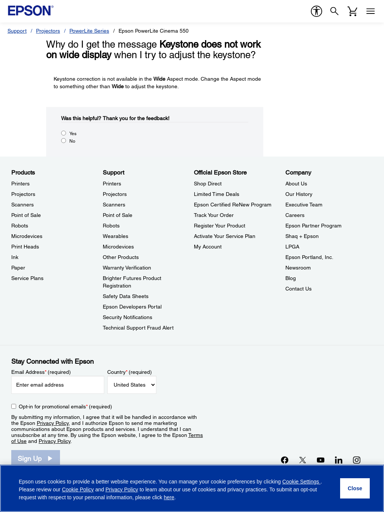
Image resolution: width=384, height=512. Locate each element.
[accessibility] (316, 11)
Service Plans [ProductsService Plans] (27, 278)
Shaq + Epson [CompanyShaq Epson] (302, 236)
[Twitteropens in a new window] (302, 460)
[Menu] (370, 11)
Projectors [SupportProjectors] (115, 194)
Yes (72, 133)
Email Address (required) (41, 372)
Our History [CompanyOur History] (298, 194)
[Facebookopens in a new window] (284, 460)
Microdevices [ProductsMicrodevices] (26, 236)
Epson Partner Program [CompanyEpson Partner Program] (313, 226)
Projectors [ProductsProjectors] (23, 194)
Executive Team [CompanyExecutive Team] (303, 205)
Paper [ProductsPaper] (18, 268)
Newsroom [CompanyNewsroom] (298, 268)
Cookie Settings (301, 482)
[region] (192, 488)
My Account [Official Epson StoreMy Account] (208, 247)
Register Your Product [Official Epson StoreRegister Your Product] (219, 226)
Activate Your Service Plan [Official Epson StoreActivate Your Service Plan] (224, 236)
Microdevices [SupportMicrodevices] (118, 247)
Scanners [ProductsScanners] (22, 205)
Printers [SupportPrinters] (112, 184)
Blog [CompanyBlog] (290, 278)
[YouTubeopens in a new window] (320, 460)
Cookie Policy (78, 489)
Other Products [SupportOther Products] (121, 257)
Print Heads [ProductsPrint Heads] (25, 247)
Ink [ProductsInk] (14, 257)
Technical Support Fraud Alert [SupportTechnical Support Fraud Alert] (138, 328)
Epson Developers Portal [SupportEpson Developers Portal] (132, 307)
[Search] (334, 11)
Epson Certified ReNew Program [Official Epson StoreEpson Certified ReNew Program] (233, 205)
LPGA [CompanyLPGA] (292, 247)
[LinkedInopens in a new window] (338, 460)
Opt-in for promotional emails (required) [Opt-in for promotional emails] (65, 407)
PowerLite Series (89, 31)
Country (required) (129, 372)
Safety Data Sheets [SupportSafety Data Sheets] (125, 296)
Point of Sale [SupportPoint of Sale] (117, 215)
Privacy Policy (53, 423)
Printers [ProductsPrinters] (20, 184)
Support (17, 31)
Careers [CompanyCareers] (294, 215)
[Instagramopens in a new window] (356, 460)
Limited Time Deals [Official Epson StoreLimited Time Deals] (216, 194)
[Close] (355, 488)
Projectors (48, 31)
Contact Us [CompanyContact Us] (298, 289)
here (169, 497)
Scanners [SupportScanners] (114, 205)
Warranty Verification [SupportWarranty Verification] (127, 268)
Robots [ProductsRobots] (19, 226)
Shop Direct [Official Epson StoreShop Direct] (208, 184)
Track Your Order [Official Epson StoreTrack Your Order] (214, 215)
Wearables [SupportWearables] (115, 236)
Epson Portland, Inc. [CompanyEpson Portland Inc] (309, 257)
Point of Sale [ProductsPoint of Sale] (26, 215)
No (72, 141)
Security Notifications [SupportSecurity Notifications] (127, 317)
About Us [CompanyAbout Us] (296, 184)
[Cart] (352, 11)
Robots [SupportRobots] (111, 226)
